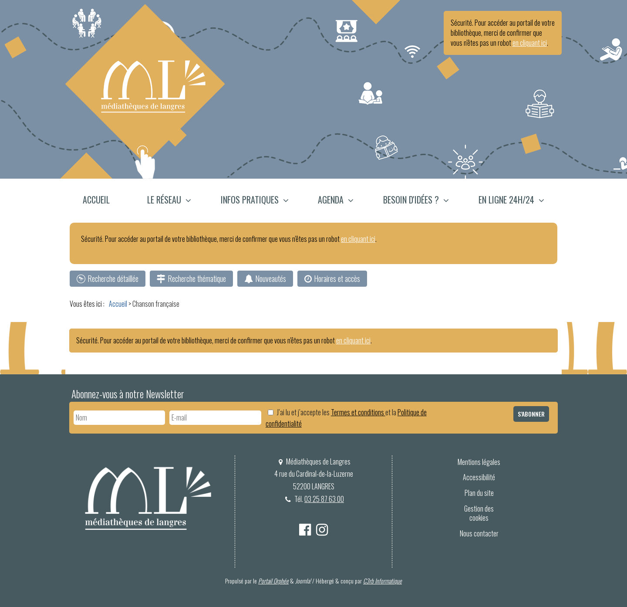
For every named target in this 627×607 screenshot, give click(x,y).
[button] (169, 201)
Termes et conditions (358, 412)
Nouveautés (270, 278)
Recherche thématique (197, 278)
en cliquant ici (529, 42)
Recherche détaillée (113, 278)
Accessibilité (479, 477)
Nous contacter (479, 533)
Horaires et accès (337, 278)
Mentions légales (479, 462)
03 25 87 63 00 (324, 499)
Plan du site (479, 493)
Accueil (96, 199)
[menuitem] (101, 201)
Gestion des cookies (479, 513)
